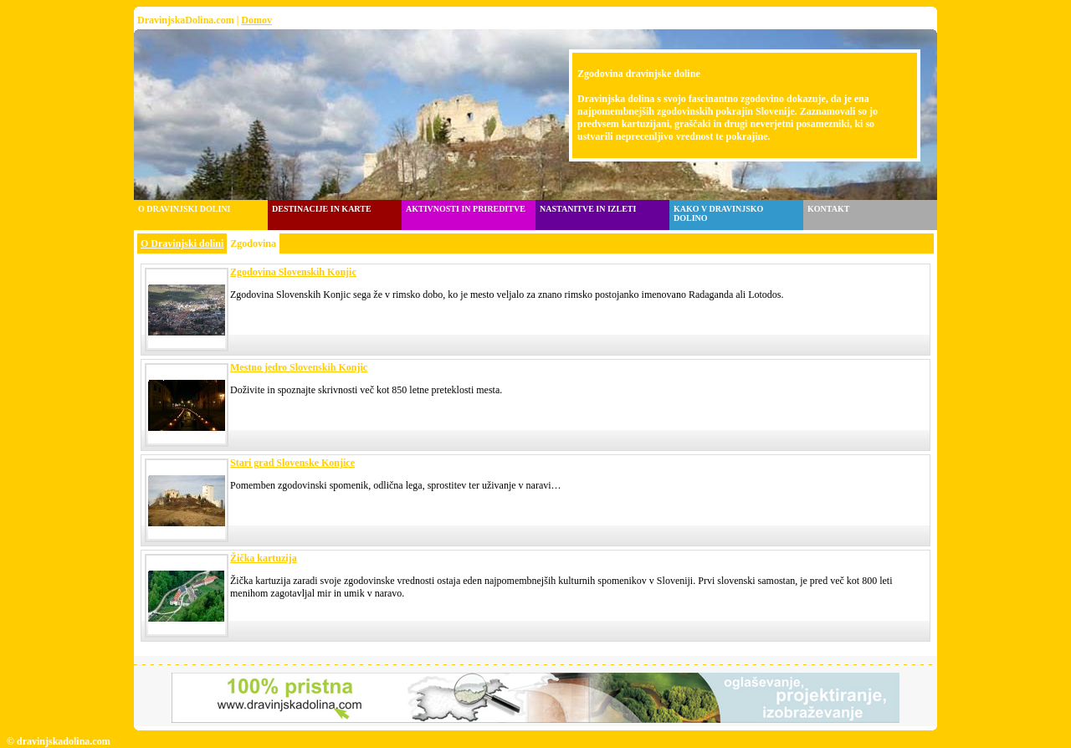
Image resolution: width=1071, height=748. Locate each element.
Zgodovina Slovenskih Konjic (293, 272)
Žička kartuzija (263, 558)
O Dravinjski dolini (182, 243)
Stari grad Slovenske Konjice (292, 463)
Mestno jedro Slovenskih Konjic (298, 367)
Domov (256, 20)
